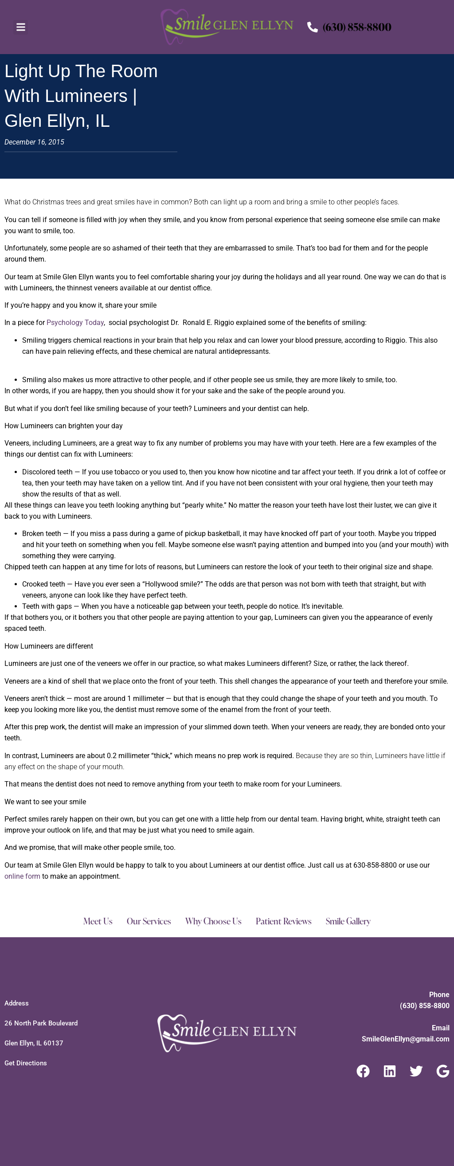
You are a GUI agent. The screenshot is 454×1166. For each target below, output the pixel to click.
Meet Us (94, 921)
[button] (20, 27)
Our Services (146, 921)
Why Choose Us (212, 921)
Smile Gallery (350, 921)
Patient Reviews (284, 921)
